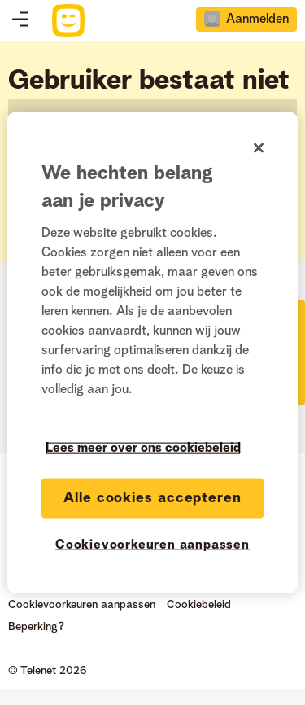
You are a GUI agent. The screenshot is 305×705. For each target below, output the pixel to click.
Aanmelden (257, 19)
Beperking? (36, 627)
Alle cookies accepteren (152, 498)
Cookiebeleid (199, 605)
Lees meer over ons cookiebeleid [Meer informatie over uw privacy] (143, 448)
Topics (20, 20)
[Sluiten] (259, 148)
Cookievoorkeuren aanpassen (81, 605)
